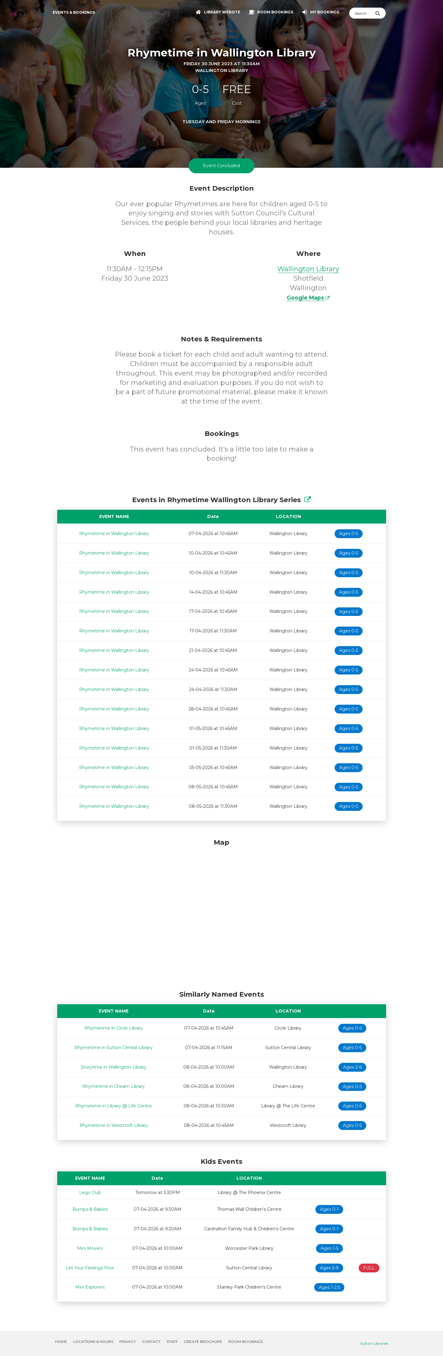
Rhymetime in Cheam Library (113, 1086)
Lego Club (90, 1192)
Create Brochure (203, 1341)
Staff (172, 1341)
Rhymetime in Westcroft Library (113, 1125)
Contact (151, 1341)
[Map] (221, 913)
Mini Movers (90, 1248)
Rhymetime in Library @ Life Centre (113, 1106)
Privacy (127, 1341)
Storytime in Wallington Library (113, 1067)
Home (61, 1341)
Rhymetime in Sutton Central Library (114, 1047)
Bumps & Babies (90, 1209)
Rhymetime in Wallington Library (114, 533)
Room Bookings (245, 1341)
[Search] (362, 13)
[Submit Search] (380, 13)
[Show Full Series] (307, 500)
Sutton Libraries (374, 1343)
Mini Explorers (90, 1287)
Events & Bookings (74, 12)
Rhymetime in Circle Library (113, 1028)
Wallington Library (308, 269)
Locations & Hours (93, 1341)
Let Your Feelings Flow (90, 1268)
